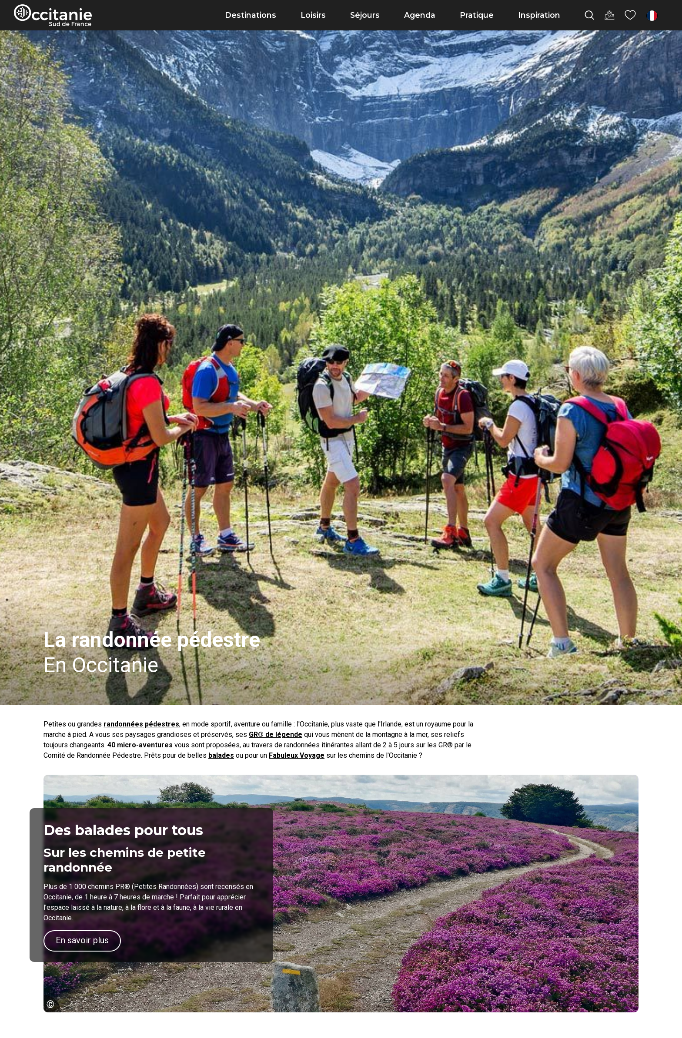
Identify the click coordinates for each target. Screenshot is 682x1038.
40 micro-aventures (140, 745)
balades (221, 755)
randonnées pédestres (141, 724)
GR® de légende (275, 734)
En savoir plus (82, 940)
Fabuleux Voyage (296, 755)
